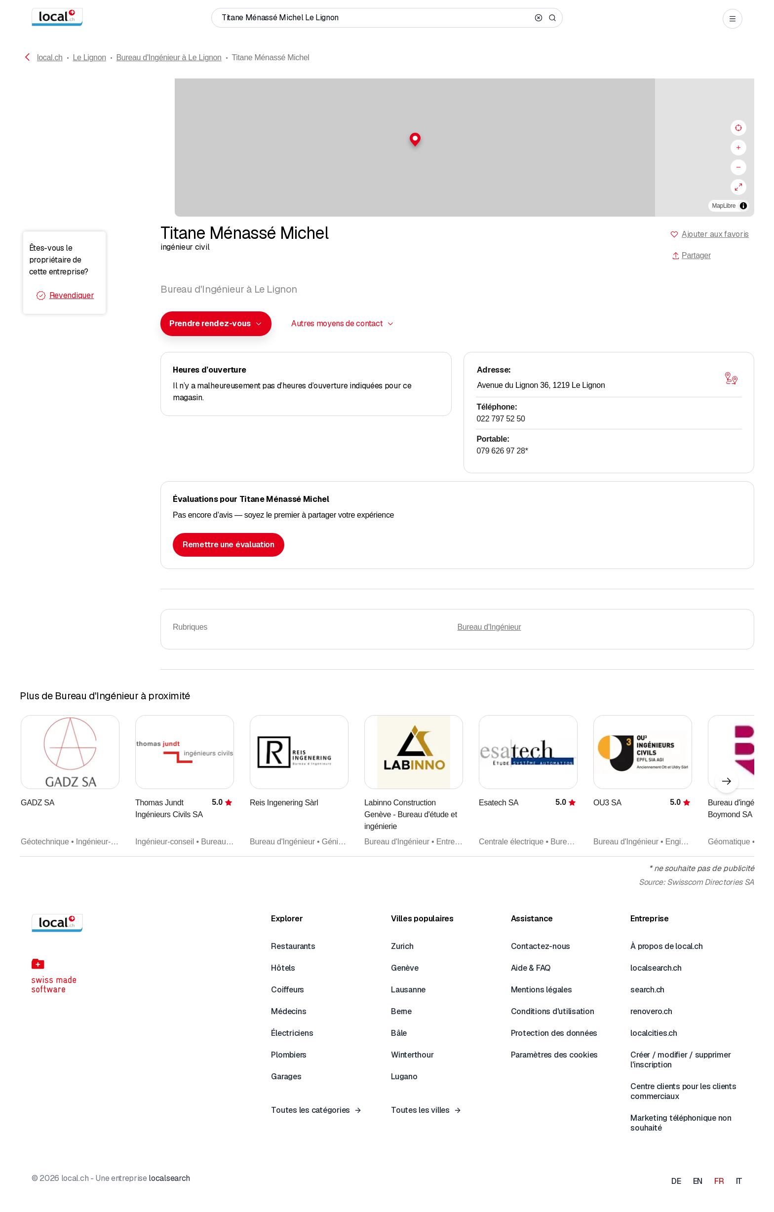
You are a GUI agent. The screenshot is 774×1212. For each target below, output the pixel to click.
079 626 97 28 (502, 451)
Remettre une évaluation (228, 544)
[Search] (552, 18)
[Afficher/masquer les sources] (743, 206)
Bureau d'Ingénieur (489, 627)
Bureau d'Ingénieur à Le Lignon (169, 57)
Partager (691, 255)
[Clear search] (538, 18)
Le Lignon (89, 57)
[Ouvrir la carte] (731, 378)
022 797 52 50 (501, 419)
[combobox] (215, 323)
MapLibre (723, 205)
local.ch (50, 57)
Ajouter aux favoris (715, 234)
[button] (387, 140)
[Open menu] (732, 19)
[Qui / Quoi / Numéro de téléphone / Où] (376, 18)
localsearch (169, 1178)
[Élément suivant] (726, 781)
